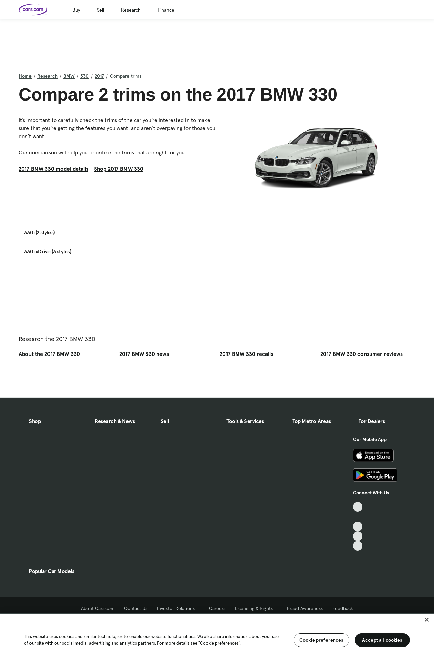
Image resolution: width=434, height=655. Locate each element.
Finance (166, 10)
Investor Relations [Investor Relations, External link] (178, 608)
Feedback (342, 608)
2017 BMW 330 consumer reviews (361, 353)
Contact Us (135, 608)
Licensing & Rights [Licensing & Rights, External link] (256, 608)
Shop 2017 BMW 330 (118, 168)
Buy (76, 10)
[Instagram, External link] (358, 536)
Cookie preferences (321, 640)
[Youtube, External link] (358, 526)
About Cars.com (98, 608)
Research (131, 10)
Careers (217, 608)
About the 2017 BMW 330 (49, 353)
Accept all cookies (382, 640)
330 (84, 76)
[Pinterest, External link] (358, 546)
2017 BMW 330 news (144, 353)
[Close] (426, 619)
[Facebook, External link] (358, 517)
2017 (99, 76)
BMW (69, 76)
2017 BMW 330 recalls (246, 353)
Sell (100, 10)
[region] (217, 634)
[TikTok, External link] (358, 507)
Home (25, 76)
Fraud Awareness (305, 608)
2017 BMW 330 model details (53, 168)
